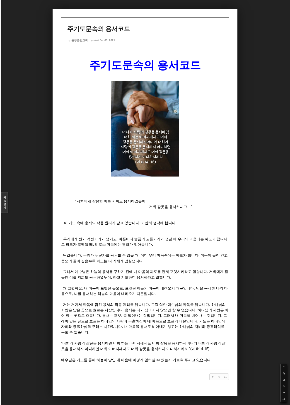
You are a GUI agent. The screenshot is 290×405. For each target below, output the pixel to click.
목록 (4, 202)
